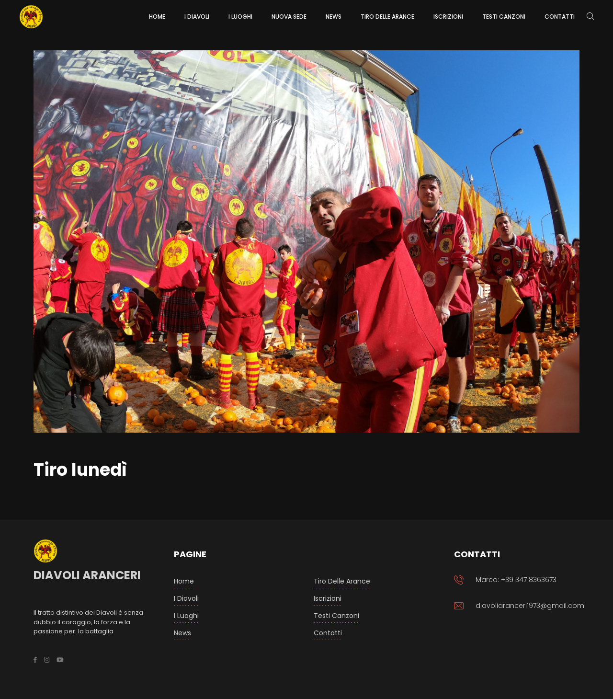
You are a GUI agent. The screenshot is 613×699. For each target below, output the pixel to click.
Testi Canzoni (336, 615)
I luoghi (186, 615)
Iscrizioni (327, 598)
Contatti (328, 633)
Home (184, 581)
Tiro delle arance (342, 581)
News (182, 633)
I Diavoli (186, 598)
